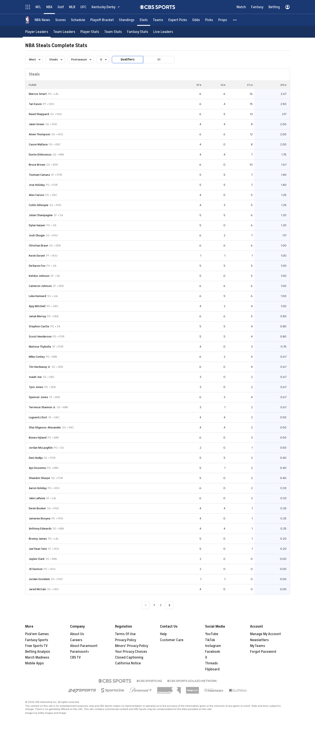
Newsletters (259, 640)
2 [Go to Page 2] (160, 605)
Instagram (213, 646)
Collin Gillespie (38, 205)
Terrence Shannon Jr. (42, 407)
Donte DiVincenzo (40, 154)
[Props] (223, 20)
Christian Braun (38, 245)
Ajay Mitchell (37, 306)
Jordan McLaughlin (41, 448)
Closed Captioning (129, 657)
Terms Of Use (125, 634)
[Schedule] (78, 20)
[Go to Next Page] (169, 605)
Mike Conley (37, 357)
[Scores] (60, 20)
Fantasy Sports (36, 640)
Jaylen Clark (37, 559)
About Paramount (83, 646)
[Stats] (143, 20)
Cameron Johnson (40, 286)
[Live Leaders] (163, 32)
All (159, 59)
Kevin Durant (37, 255)
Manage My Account (265, 634)
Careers (76, 640)
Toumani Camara (39, 175)
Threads (211, 663)
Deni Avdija (36, 458)
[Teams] (158, 20)
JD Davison (36, 569)
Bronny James (38, 538)
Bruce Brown (37, 164)
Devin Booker (37, 508)
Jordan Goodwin (39, 579)
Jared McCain (37, 589)
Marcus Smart (38, 94)
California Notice (128, 663)
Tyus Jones (36, 387)
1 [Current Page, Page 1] (154, 605)
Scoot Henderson (40, 336)
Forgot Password (263, 652)
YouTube (211, 634)
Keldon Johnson (39, 276)
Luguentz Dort (38, 417)
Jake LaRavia (37, 498)
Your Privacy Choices (131, 652)
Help (163, 634)
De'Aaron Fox (37, 266)
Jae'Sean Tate (38, 549)
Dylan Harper (37, 225)
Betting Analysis (37, 652)
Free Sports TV (36, 646)
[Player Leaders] (37, 32)
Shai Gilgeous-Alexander (45, 427)
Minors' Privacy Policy (131, 646)
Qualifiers (127, 59)
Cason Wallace (38, 144)
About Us (77, 634)
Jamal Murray (37, 316)
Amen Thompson (39, 134)
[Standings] (126, 20)
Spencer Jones (38, 397)
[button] (235, 20)
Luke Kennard (37, 296)
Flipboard (212, 669)
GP (199, 84)
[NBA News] (42, 20)
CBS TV (75, 657)
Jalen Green (36, 124)
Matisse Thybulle (40, 346)
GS (223, 84)
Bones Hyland (37, 437)
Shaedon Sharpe (39, 478)
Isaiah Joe (35, 377)
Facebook (212, 652)
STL (250, 84)
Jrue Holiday (37, 185)
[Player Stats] (90, 32)
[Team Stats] (113, 32)
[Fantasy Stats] (137, 32)
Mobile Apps (34, 663)
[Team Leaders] (64, 32)
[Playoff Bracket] (102, 20)
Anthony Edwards (40, 528)
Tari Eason (35, 104)
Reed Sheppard (39, 114)
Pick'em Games (37, 634)
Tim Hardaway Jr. (40, 367)
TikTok (210, 640)
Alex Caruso (36, 195)
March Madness (37, 657)
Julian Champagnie (41, 215)
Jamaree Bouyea (39, 518)
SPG (283, 84)
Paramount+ (79, 652)
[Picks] (209, 20)
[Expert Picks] (178, 20)
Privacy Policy (125, 640)
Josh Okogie (37, 235)
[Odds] (196, 20)
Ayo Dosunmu (37, 468)
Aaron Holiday (38, 488)
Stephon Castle (39, 326)
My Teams (257, 646)
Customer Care (171, 640)
